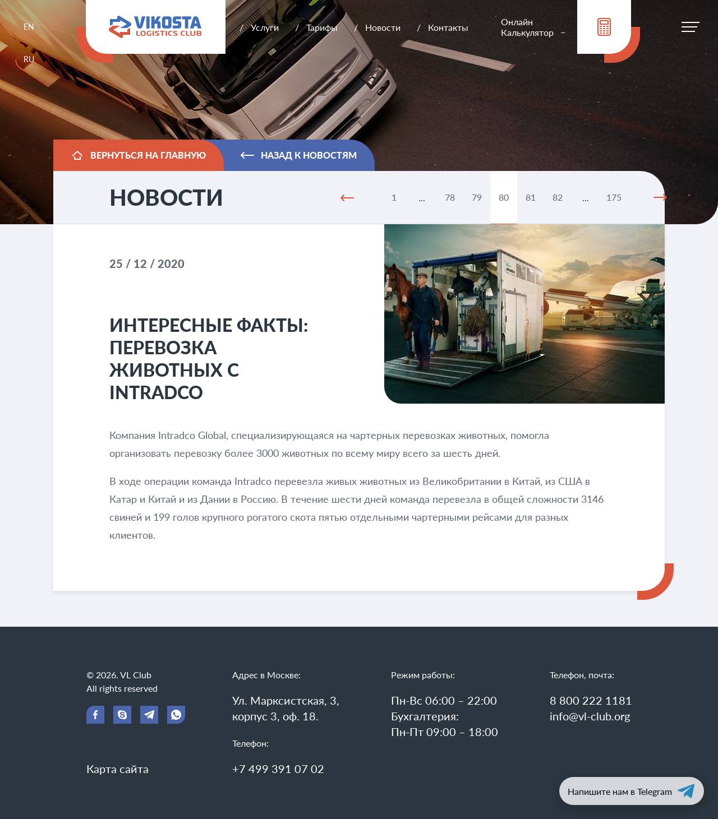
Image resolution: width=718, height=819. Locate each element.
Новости (383, 27)
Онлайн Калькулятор (527, 27)
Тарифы (322, 27)
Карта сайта (117, 768)
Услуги (265, 27)
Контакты (448, 27)
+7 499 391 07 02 (278, 768)
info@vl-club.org (590, 716)
